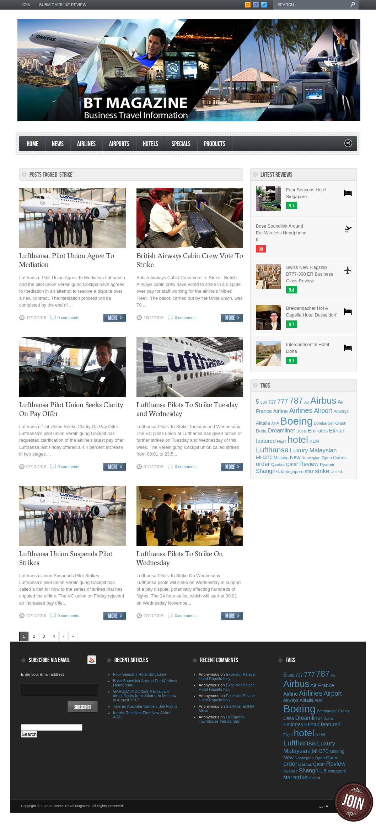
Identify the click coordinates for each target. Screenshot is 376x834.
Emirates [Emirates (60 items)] (318, 431)
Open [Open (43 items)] (327, 457)
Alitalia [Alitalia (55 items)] (263, 423)
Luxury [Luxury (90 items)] (299, 450)
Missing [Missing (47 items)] (281, 457)
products (214, 144)
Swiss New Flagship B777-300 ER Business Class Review (309, 274)
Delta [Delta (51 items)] (261, 431)
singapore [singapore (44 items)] (294, 471)
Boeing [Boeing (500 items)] (296, 421)
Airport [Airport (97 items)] (323, 410)
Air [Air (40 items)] (306, 402)
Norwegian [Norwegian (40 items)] (310, 458)
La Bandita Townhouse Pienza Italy (222, 719)
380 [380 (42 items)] (263, 402)
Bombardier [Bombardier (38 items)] (324, 423)
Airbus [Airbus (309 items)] (323, 400)
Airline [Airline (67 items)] (280, 411)
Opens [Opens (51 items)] (340, 457)
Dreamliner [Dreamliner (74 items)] (281, 430)
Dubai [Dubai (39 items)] (301, 431)
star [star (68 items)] (309, 471)
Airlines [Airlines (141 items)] (300, 410)
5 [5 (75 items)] (257, 402)
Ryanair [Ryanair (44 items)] (327, 464)
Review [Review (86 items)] (309, 464)
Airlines (86, 144)
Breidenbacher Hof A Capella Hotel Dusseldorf (311, 312)
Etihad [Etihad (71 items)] (336, 430)
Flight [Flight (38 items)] (281, 441)
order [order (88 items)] (263, 464)
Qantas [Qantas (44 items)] (278, 464)
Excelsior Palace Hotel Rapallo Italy (227, 676)
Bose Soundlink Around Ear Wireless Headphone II (281, 232)
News (58, 144)
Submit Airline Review (62, 4)
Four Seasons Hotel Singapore (306, 193)
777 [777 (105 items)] (282, 401)
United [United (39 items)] (336, 471)
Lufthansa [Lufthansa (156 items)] (272, 450)
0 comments (68, 317)
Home (32, 144)
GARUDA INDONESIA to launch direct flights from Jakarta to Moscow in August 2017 (145, 695)
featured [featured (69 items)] (266, 441)
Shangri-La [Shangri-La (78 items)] (270, 471)
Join (26, 4)
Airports (119, 144)
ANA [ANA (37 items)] (275, 423)
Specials (181, 144)
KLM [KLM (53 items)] (314, 441)
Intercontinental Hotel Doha (307, 348)
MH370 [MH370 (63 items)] (264, 457)
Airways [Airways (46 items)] (341, 411)
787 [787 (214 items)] (296, 400)
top (320, 806)
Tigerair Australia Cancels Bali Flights (145, 706)
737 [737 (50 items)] (272, 402)
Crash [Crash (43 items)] (340, 423)
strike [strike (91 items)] (322, 471)
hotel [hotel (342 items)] (298, 439)
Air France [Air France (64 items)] (322, 685)
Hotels (150, 144)
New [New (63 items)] (295, 457)
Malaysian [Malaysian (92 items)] (323, 450)
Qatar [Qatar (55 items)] (292, 464)
